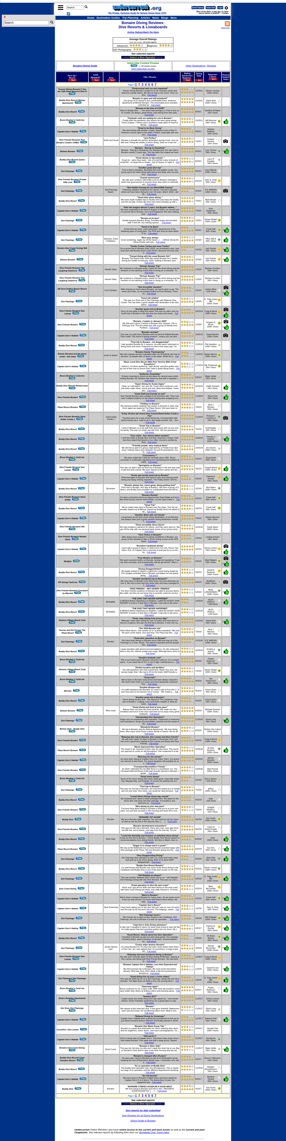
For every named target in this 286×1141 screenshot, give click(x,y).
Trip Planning (130, 17)
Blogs (164, 17)
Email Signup (198, 8)
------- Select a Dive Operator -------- (125, 57)
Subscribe (210, 8)
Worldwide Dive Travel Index (154, 1132)
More (174, 17)
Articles (145, 17)
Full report (152, 95)
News (155, 17)
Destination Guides (108, 17)
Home (90, 17)
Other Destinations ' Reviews (201, 65)
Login (220, 8)
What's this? (225, 28)
